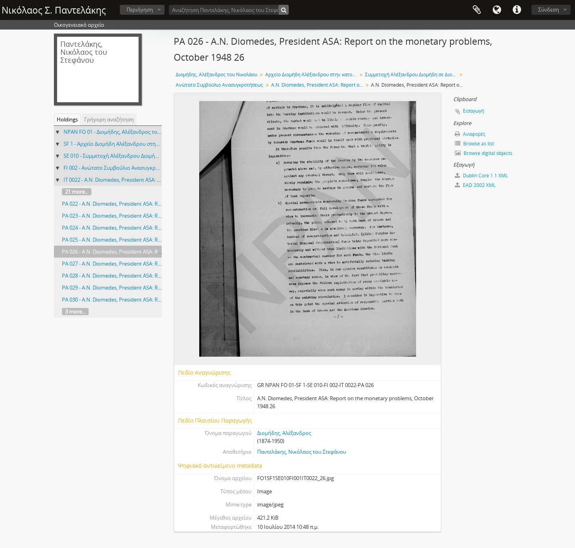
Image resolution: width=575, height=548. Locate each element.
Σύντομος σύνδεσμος (517, 10)
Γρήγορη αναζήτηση (109, 119)
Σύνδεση (548, 9)
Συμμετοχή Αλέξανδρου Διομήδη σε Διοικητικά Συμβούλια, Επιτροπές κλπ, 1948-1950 (412, 74)
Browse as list (474, 143)
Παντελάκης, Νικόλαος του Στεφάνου (301, 451)
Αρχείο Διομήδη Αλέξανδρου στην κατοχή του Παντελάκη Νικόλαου (312, 74)
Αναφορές (470, 134)
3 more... (75, 311)
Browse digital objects (483, 153)
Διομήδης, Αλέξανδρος (284, 433)
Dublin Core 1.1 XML (481, 175)
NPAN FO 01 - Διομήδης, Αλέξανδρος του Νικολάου (124, 131)
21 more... (76, 191)
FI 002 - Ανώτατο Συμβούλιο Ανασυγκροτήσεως (119, 167)
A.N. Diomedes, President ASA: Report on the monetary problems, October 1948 (318, 84)
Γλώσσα (497, 10)
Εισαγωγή (473, 110)
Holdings (67, 119)
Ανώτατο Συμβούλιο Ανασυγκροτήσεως (219, 84)
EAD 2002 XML (475, 185)
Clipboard (477, 10)
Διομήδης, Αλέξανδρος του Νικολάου (216, 74)
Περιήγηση (140, 9)
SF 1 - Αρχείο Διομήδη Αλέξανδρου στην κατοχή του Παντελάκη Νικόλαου (151, 143)
